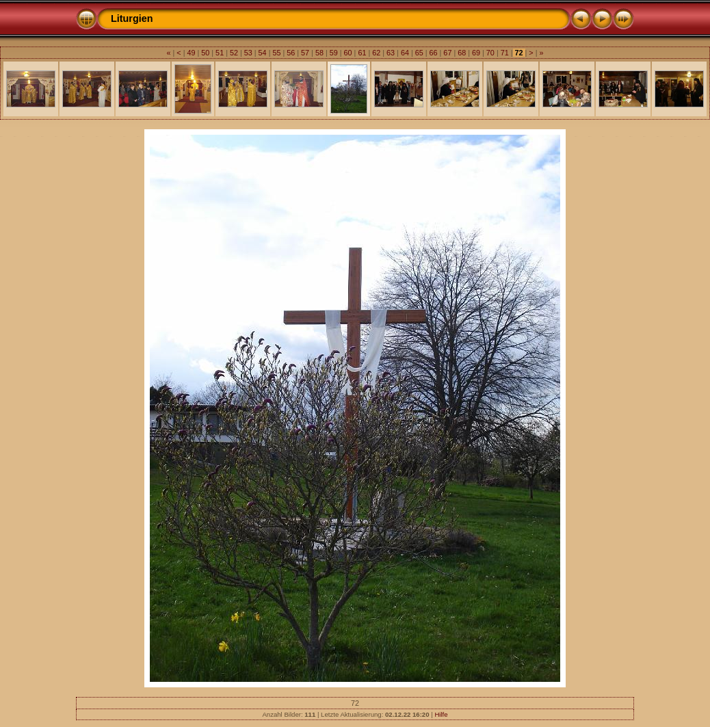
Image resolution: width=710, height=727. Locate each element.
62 (376, 53)
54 (263, 53)
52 (234, 53)
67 (447, 53)
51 (219, 53)
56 (291, 53)
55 (276, 53)
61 (362, 53)
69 (476, 53)
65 (419, 53)
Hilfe (440, 714)
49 (191, 53)
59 (334, 53)
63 (390, 53)
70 (490, 53)
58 (319, 53)
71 (505, 53)
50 (205, 53)
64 (405, 53)
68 (462, 53)
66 (434, 53)
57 (305, 53)
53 (248, 53)
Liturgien (132, 18)
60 (348, 53)
